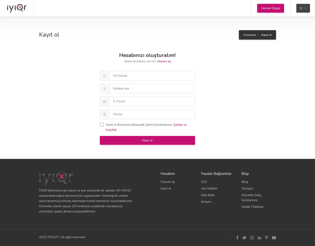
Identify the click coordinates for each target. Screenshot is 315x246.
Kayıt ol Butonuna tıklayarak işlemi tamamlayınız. (143, 127)
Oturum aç (168, 182)
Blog (244, 182)
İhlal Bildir (208, 195)
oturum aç (164, 61)
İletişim (206, 202)
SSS (204, 182)
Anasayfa (249, 35)
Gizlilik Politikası (252, 207)
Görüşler (247, 188)
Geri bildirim (209, 188)
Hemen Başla (270, 8)
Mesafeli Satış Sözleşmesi (251, 197)
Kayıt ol (147, 140)
